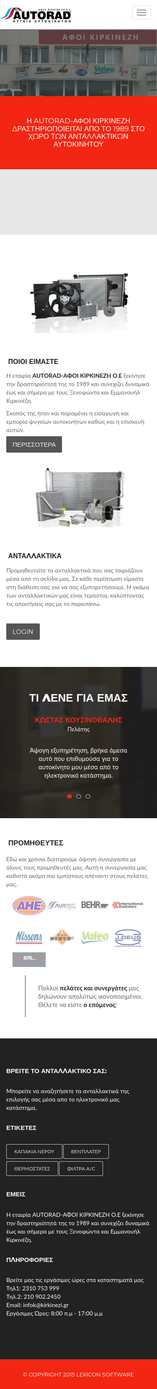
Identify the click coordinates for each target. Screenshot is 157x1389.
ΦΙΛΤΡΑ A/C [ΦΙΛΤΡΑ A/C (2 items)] (81, 1168)
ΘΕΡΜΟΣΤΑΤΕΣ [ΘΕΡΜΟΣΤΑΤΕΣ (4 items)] (32, 1168)
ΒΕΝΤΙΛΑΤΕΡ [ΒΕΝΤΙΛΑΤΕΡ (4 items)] (86, 1151)
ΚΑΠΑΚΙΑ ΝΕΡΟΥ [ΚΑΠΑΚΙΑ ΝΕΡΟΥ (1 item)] (34, 1151)
